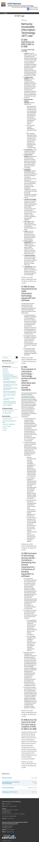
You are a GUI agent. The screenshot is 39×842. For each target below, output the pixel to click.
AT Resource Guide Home (8, 410)
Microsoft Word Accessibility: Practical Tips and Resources (9, 402)
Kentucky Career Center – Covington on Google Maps (13, 813)
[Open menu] (4, 13)
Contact (4, 430)
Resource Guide (7, 777)
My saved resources (7, 412)
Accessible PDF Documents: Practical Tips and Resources (9, 382)
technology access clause (27, 396)
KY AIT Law (23, 20)
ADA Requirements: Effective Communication (11, 782)
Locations (5, 428)
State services (6, 372)
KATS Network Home (7, 418)
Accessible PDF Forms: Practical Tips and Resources (10, 385)
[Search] (17, 357)
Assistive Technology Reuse (9, 424)
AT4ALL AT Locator (7, 426)
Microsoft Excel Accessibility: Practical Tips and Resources (9, 392)
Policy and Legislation (7, 405)
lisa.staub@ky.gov (10, 818)
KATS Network (8, 840)
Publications (5, 371)
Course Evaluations (8, 787)
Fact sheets (5, 369)
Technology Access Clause (8, 363)
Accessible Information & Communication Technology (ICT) (10, 375)
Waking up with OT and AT (10, 792)
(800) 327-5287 (34, 9)
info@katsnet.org (9, 832)
